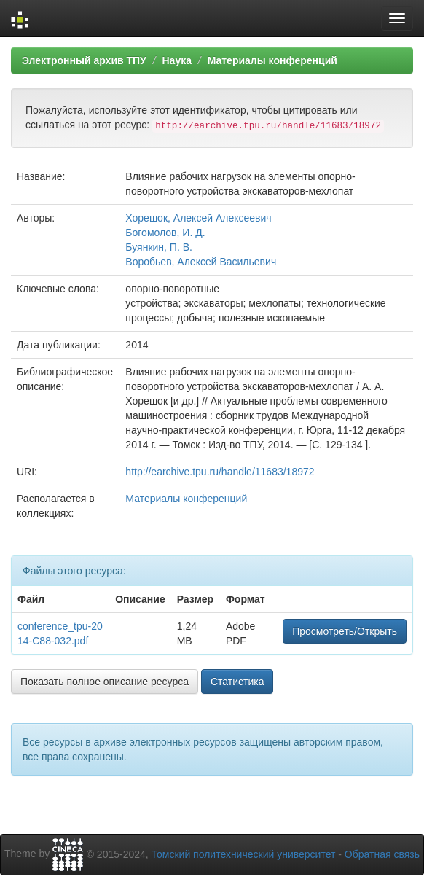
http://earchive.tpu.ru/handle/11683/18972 (219, 471)
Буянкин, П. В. (158, 247)
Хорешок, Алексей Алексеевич (198, 218)
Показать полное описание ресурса (104, 681)
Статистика (237, 681)
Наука (176, 60)
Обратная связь (382, 854)
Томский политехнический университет (244, 854)
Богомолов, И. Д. (165, 232)
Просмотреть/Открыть (344, 631)
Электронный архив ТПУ (84, 60)
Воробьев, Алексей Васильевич (200, 262)
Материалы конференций (272, 60)
